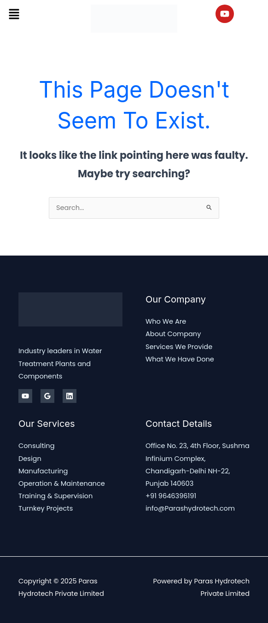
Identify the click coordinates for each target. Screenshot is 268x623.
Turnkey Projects (45, 508)
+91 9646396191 (171, 496)
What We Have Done (180, 359)
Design (29, 458)
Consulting (36, 445)
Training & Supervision (55, 496)
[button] (14, 14)
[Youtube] (25, 396)
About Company (173, 333)
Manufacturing (43, 471)
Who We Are (166, 321)
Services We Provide (179, 346)
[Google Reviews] (47, 396)
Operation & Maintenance (61, 483)
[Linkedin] (69, 396)
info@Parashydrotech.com (190, 508)
